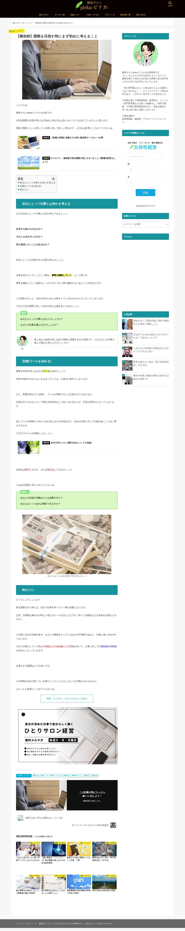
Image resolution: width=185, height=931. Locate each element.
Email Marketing (141, 206)
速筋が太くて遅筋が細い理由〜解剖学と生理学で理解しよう (151, 322)
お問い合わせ (141, 15)
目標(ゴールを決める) (29, 187)
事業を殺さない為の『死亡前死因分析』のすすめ (150, 363)
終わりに (23, 191)
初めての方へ (44, 15)
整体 (67, 779)
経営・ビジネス (25, 779)
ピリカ (45, 779)
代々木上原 (57, 779)
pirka (37, 779)
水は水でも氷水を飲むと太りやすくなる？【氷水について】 (151, 335)
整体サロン (78, 779)
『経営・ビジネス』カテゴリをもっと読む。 (67, 701)
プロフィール (110, 15)
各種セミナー (75, 15)
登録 (145, 192)
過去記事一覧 (125, 15)
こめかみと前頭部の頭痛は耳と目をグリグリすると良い (151, 349)
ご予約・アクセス (92, 15)
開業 (96, 779)
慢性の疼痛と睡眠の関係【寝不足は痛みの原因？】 (151, 377)
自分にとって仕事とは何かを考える (37, 184)
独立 (88, 779)
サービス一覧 (60, 15)
